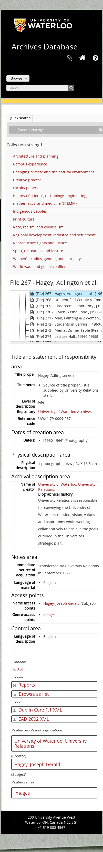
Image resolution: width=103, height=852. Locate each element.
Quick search (19, 117)
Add (20, 669)
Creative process (27, 179)
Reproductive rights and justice (40, 242)
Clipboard (69, 58)
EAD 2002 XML (31, 719)
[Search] (40, 88)
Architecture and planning (35, 156)
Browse (16, 78)
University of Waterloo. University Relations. (50, 743)
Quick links (95, 58)
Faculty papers (25, 187)
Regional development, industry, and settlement (54, 235)
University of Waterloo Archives (65, 411)
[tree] (56, 316)
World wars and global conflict (39, 266)
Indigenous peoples (30, 211)
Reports (24, 685)
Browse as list (31, 694)
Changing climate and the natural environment (53, 172)
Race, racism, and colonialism (38, 227)
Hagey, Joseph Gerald (61, 603)
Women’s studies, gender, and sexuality (47, 258)
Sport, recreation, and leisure (38, 250)
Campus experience (30, 164)
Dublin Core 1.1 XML (37, 710)
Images (49, 614)
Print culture (24, 219)
